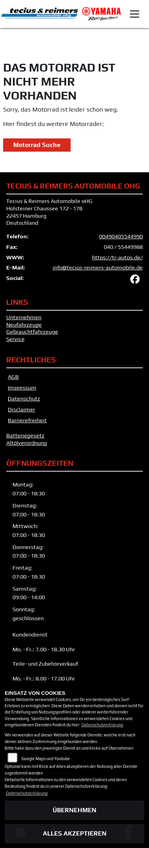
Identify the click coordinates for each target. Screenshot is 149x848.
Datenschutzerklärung (102, 724)
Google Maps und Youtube (45, 758)
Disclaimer (21, 409)
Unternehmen (23, 317)
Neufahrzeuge (24, 325)
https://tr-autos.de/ (117, 257)
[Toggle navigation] (135, 14)
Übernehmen (74, 810)
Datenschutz (24, 398)
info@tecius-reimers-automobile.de (98, 267)
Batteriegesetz (25, 435)
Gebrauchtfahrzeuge (32, 332)
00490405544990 (121, 236)
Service (15, 339)
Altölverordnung (26, 443)
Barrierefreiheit (27, 420)
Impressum (22, 388)
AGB (13, 377)
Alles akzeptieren (74, 833)
